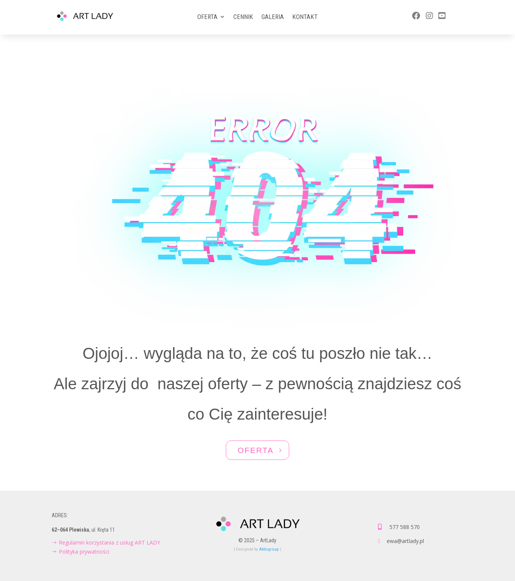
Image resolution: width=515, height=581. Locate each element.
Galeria (272, 17)
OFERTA (256, 450)
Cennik (243, 17)
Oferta (207, 17)
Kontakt (305, 17)
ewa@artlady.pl (405, 541)
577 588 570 (404, 526)
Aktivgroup (269, 549)
